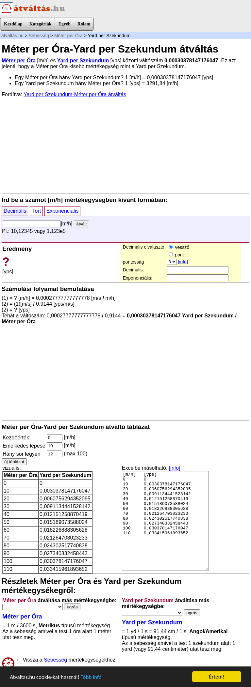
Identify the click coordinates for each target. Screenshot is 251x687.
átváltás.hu (12, 35)
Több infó (91, 677)
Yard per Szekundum (83, 60)
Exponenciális (62, 211)
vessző (179, 247)
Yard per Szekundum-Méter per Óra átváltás (75, 94)
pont (176, 254)
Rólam (84, 24)
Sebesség (39, 35)
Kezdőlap (13, 24)
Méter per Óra (68, 35)
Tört (36, 211)
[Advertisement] (125, 145)
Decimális (15, 211)
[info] (183, 261)
